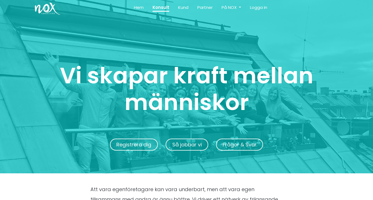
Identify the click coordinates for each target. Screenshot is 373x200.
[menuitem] (139, 9)
